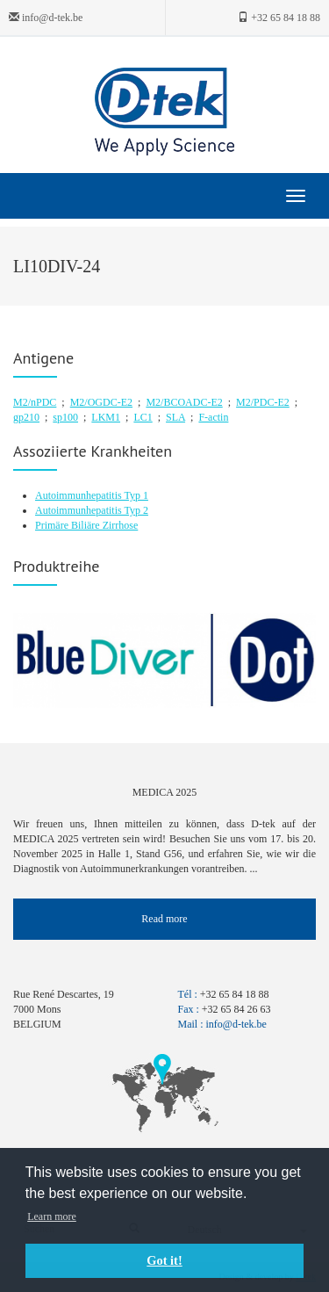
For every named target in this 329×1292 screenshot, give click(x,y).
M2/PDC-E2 (263, 402)
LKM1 (105, 417)
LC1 (142, 417)
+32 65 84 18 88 (279, 17)
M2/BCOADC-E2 (184, 402)
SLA (175, 417)
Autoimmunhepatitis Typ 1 (91, 495)
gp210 (26, 417)
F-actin (213, 417)
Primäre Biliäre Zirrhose (86, 525)
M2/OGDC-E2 (101, 402)
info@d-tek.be (45, 17)
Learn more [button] (51, 1216)
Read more (164, 919)
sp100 (65, 417)
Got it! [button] (164, 1260)
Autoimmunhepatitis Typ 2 (91, 510)
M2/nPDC (34, 402)
